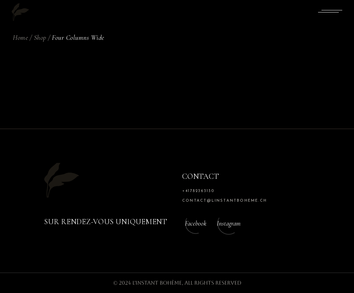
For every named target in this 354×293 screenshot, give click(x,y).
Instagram (229, 223)
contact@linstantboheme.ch (224, 201)
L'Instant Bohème (157, 283)
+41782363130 (198, 191)
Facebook (195, 223)
